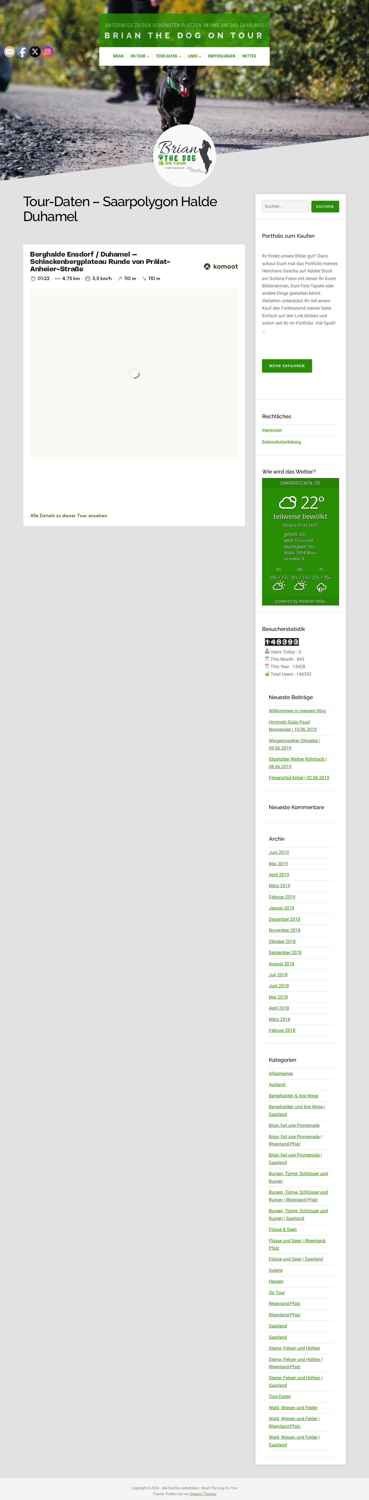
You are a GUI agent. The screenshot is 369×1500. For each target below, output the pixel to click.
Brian (118, 56)
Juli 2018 (278, 974)
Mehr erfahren (290, 368)
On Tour (138, 56)
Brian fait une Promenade (294, 1124)
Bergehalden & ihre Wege (293, 1095)
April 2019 (279, 874)
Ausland (277, 1084)
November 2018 (284, 930)
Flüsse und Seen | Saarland (296, 1258)
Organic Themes (203, 1493)
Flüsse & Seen (283, 1228)
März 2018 (279, 1018)
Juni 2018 (279, 985)
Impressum (272, 430)
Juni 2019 (279, 852)
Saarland (278, 1325)
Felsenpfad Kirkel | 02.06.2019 (299, 777)
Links (192, 56)
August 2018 (281, 963)
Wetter (249, 56)
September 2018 (285, 952)
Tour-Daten (166, 56)
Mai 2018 (278, 996)
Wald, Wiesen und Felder (293, 1406)
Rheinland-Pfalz (284, 1302)
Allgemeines (281, 1073)
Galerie (276, 1269)
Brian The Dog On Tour (184, 35)
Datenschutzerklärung (281, 442)
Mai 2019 (278, 863)
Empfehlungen (221, 56)
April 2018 (279, 1007)
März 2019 (279, 885)
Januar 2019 (281, 907)
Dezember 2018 (284, 919)
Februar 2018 (282, 1030)
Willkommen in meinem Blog (297, 710)
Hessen (276, 1280)
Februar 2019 (282, 896)
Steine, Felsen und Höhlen (294, 1347)
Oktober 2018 (282, 941)
